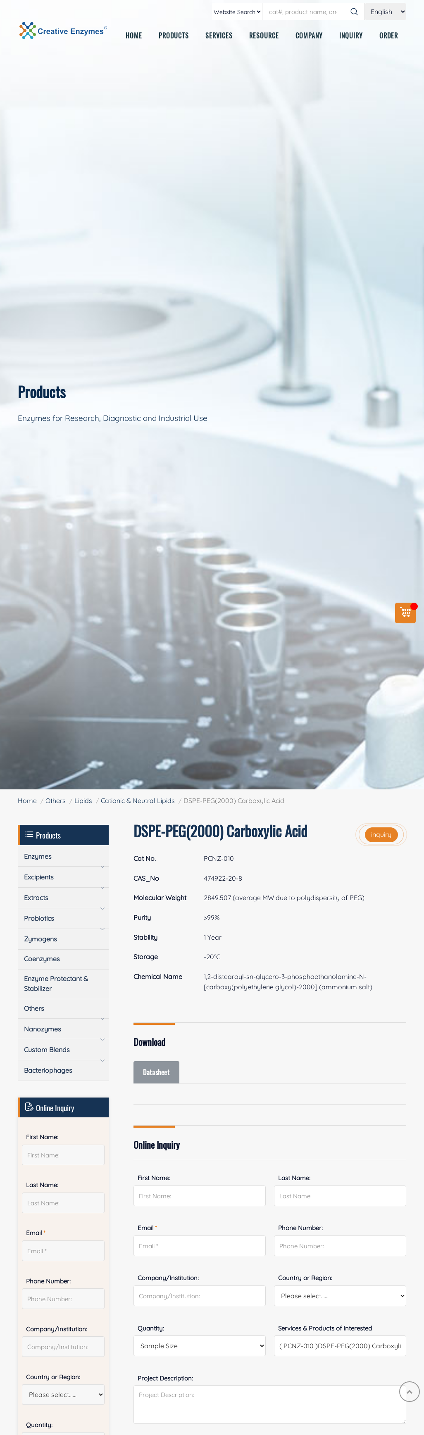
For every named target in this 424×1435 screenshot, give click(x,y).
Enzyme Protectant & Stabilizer (56, 983)
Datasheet (157, 1072)
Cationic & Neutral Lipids (138, 800)
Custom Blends (47, 1049)
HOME (134, 35)
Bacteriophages (48, 1070)
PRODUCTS (174, 35)
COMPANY (309, 35)
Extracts (36, 897)
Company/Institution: (168, 1278)
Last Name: (294, 1178)
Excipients (39, 877)
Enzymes (38, 856)
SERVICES (219, 35)
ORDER (388, 35)
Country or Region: (305, 1278)
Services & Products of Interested (325, 1328)
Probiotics (39, 918)
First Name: (154, 1178)
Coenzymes (42, 959)
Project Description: (165, 1378)
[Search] (354, 11)
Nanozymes (42, 1029)
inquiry (381, 834)
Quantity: (151, 1328)
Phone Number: (300, 1228)
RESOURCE (264, 35)
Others (55, 800)
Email (147, 1228)
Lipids (83, 800)
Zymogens (40, 939)
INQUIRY (351, 35)
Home (27, 800)
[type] (237, 11)
